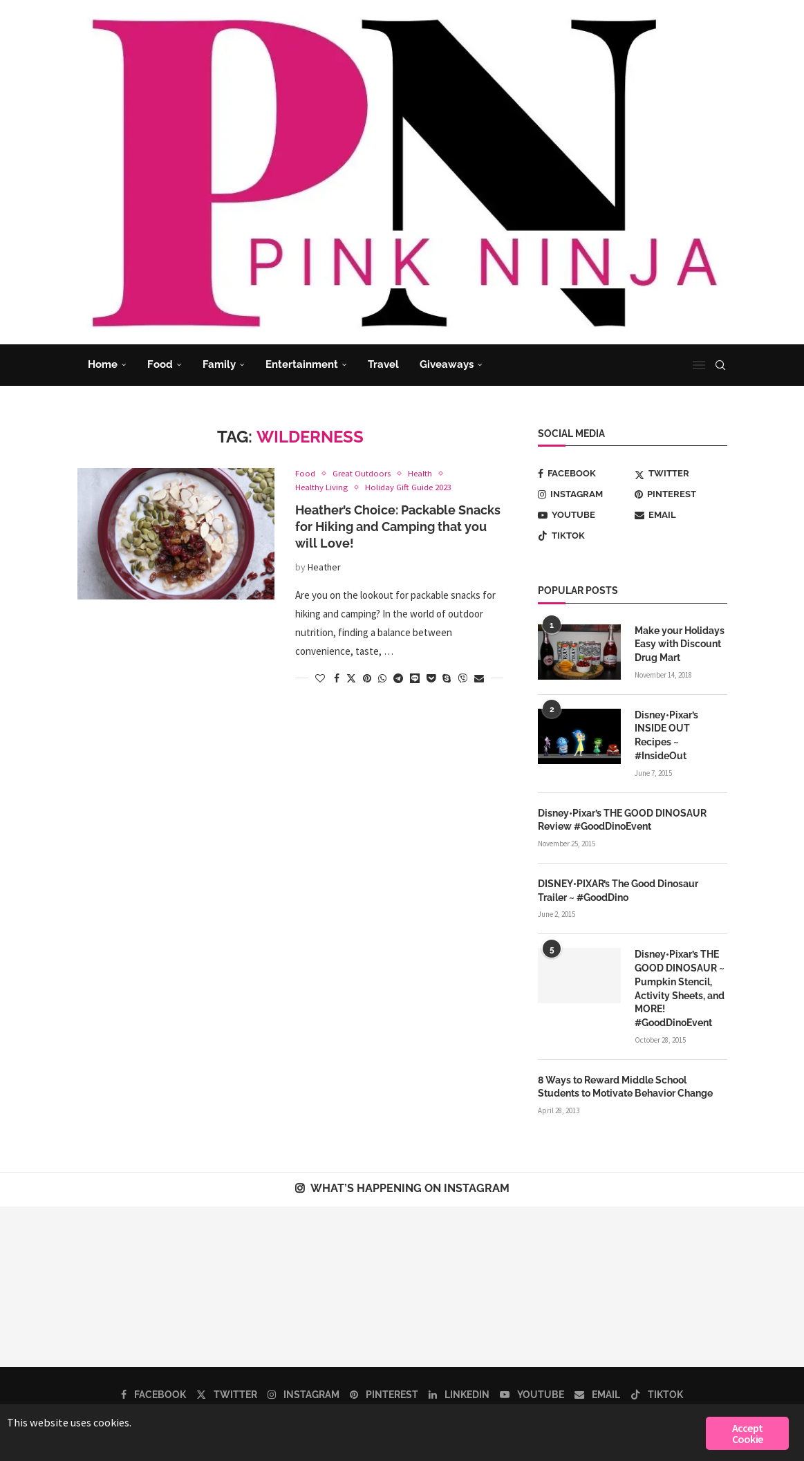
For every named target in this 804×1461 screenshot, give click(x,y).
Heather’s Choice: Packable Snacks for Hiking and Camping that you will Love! (398, 527)
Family (219, 364)
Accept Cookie (747, 1433)
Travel (383, 364)
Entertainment (301, 364)
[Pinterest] (681, 494)
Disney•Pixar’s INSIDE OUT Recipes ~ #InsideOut (666, 735)
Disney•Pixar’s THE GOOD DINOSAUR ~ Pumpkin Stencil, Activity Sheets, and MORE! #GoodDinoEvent (679, 986)
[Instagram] (584, 494)
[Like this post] (320, 678)
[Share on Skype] (446, 678)
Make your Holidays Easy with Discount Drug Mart (679, 644)
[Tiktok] (584, 536)
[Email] (681, 515)
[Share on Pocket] (431, 678)
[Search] (720, 365)
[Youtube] (584, 515)
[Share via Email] (479, 678)
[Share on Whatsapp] (382, 678)
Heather (324, 567)
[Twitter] (681, 474)
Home (103, 364)
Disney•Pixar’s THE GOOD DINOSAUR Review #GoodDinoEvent (622, 818)
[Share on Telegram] (398, 678)
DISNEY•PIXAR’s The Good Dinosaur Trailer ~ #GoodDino (618, 889)
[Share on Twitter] (351, 678)
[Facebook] (584, 474)
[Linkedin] (459, 1392)
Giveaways (447, 364)
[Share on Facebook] (336, 678)
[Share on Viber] (462, 678)
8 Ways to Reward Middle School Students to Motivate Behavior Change (625, 1084)
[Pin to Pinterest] (367, 678)
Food (160, 364)
